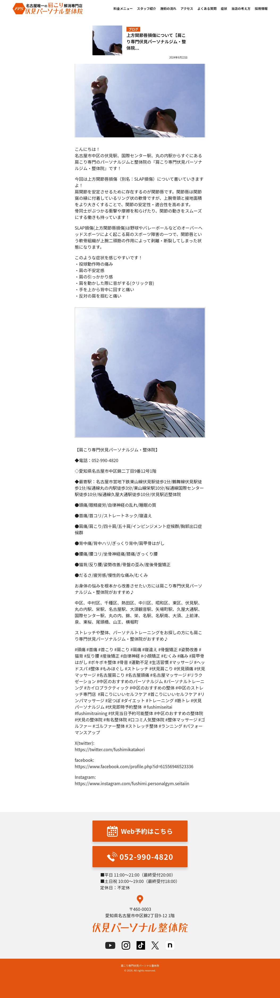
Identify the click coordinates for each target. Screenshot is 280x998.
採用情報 (261, 8)
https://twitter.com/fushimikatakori (110, 749)
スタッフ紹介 (146, 8)
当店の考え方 (241, 8)
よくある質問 (207, 8)
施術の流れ (168, 8)
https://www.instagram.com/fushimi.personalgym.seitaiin (132, 783)
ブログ (133, 29)
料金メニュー (123, 8)
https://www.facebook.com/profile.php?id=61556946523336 (134, 766)
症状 (224, 8)
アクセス (187, 8)
